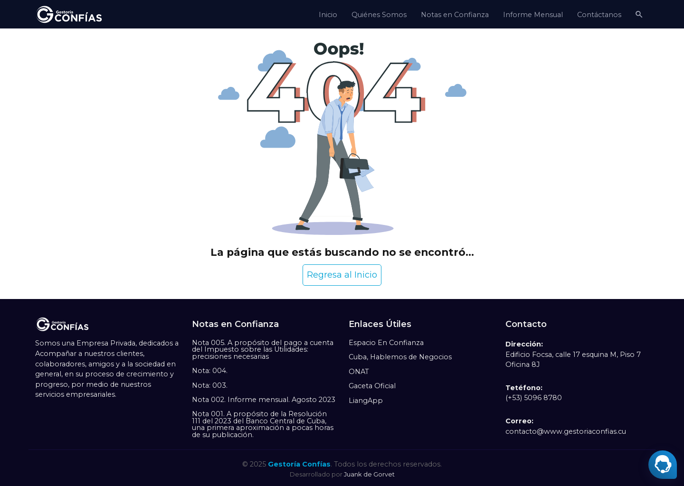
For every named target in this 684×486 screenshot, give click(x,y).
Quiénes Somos (379, 14)
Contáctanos (599, 14)
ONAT (359, 371)
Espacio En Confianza (386, 342)
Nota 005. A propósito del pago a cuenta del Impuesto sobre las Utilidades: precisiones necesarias (262, 349)
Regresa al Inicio (342, 275)
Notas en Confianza (455, 14)
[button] (639, 14)
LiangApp (366, 400)
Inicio (328, 14)
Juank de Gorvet (369, 474)
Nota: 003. (210, 385)
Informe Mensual (533, 14)
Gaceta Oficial (372, 386)
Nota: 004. (210, 370)
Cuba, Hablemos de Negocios (400, 357)
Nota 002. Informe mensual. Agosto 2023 (263, 399)
